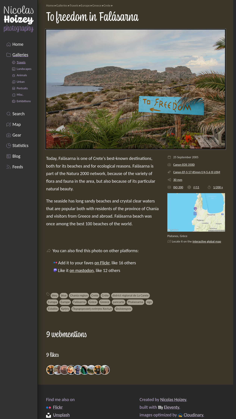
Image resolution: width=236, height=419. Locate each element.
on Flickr (101, 262)
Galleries (61, 5)
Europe (85, 5)
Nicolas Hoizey (173, 399)
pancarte (118, 302)
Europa (52, 302)
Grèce (92, 302)
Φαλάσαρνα (123, 309)
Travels (74, 5)
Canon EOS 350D (184, 165)
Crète (105, 295)
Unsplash (61, 415)
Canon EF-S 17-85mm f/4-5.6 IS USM (196, 172)
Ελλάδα (53, 309)
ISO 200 (178, 187)
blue (63, 295)
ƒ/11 (196, 187)
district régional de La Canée (130, 295)
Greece (96, 5)
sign (149, 302)
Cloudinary (193, 415)
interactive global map (207, 241)
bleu (54, 295)
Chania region (79, 295)
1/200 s (218, 187)
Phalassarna (135, 302)
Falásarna (79, 302)
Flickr (58, 407)
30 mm (177, 180)
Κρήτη (65, 309)
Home (50, 5)
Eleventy (171, 407)
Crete (107, 5)
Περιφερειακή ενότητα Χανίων (92, 309)
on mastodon (82, 270)
